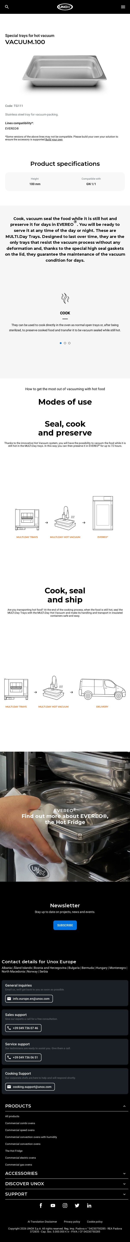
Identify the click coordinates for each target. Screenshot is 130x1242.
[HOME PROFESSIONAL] (65, 7)
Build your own (54, 139)
